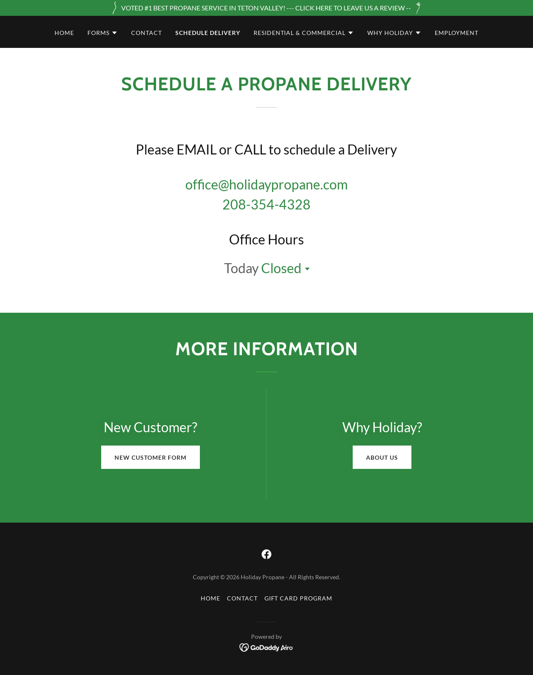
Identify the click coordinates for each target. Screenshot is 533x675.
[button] (102, 33)
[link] (266, 554)
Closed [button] (281, 268)
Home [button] (210, 598)
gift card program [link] (298, 598)
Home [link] (64, 32)
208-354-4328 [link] (266, 204)
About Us (382, 457)
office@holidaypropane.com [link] (266, 184)
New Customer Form (151, 457)
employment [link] (456, 32)
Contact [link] (146, 32)
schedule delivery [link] (207, 32)
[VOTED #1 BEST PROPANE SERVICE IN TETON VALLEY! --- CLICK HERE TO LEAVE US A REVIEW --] (266, 8)
